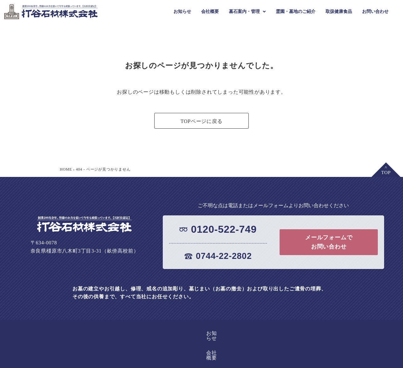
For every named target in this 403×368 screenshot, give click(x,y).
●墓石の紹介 (129, 362)
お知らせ (182, 11)
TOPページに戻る (201, 121)
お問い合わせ (375, 11)
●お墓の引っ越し (268, 362)
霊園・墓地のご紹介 (295, 11)
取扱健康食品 (339, 11)
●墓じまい (229, 362)
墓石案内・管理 (247, 11)
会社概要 (210, 11)
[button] (247, 12)
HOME (66, 169)
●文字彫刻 (162, 362)
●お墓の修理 (196, 362)
